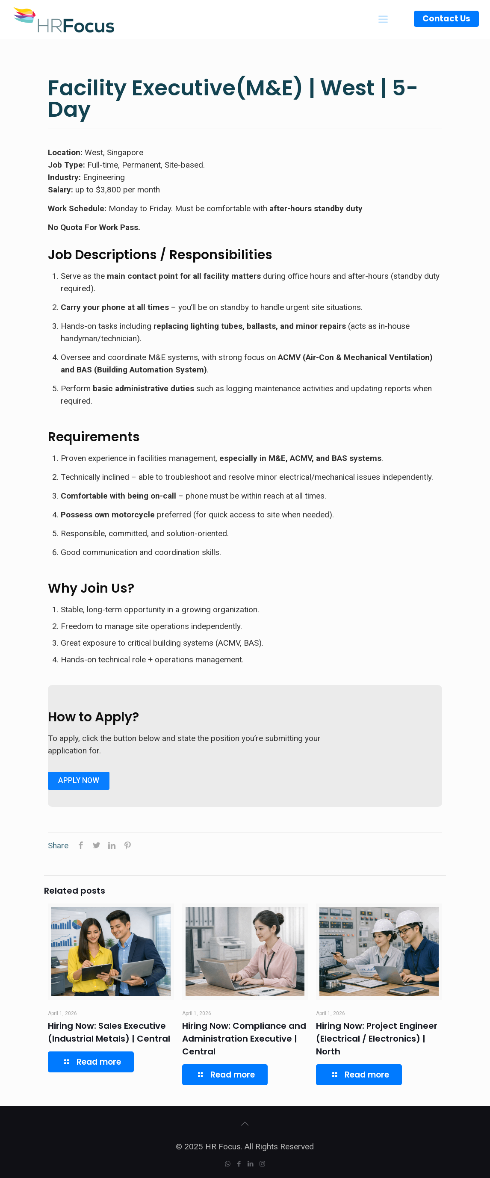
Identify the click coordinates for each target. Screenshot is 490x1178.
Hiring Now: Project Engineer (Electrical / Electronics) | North (376, 1038)
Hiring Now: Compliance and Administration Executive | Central (244, 1038)
